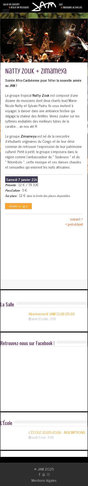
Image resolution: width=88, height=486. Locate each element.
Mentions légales (44, 480)
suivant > (76, 219)
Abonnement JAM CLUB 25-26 (52, 314)
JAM (41, 469)
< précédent (74, 224)
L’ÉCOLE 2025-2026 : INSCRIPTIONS (57, 432)
